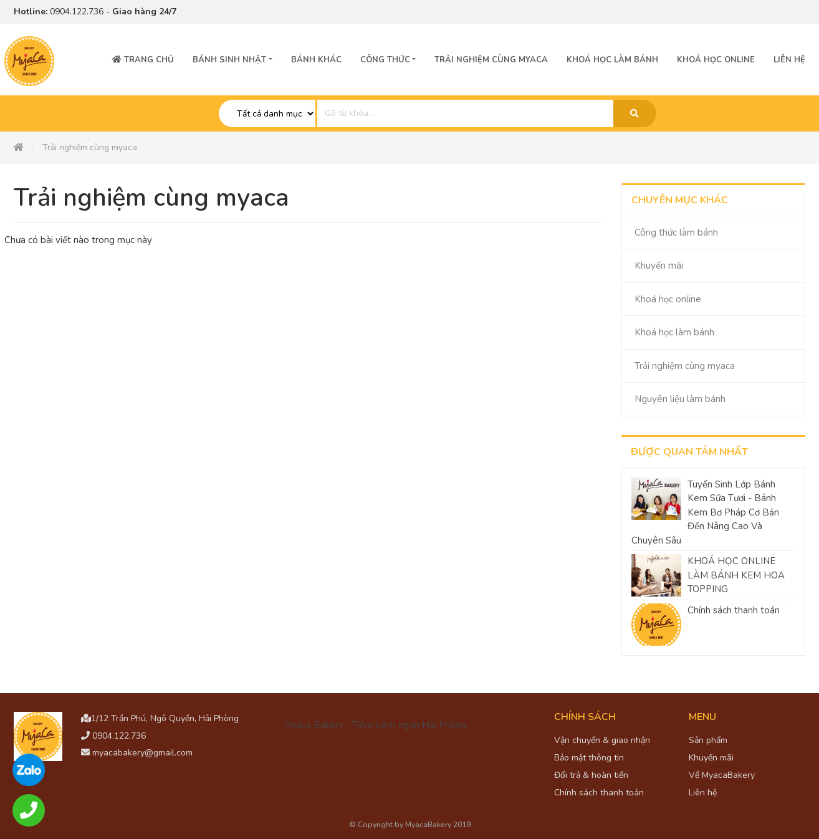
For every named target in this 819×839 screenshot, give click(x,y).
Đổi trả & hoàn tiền (591, 775)
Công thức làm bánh (676, 232)
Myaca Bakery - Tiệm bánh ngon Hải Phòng (375, 725)
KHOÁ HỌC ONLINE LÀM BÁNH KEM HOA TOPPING (736, 575)
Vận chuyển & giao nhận (602, 740)
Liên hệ (789, 59)
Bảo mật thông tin (589, 758)
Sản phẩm (708, 740)
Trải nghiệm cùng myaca (685, 366)
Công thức (385, 59)
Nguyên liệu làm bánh (680, 399)
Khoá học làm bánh (612, 59)
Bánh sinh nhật (229, 59)
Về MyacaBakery (722, 775)
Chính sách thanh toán (733, 610)
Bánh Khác (316, 59)
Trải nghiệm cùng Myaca (491, 59)
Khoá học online (716, 59)
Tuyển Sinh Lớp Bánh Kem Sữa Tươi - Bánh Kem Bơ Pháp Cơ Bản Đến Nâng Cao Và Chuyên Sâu (705, 512)
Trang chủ (143, 59)
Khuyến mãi (659, 265)
